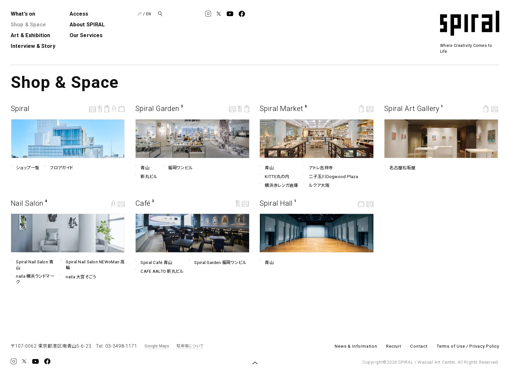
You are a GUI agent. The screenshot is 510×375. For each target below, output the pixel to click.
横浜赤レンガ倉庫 (279, 185)
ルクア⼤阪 (316, 185)
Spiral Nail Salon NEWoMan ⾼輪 (92, 264)
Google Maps (156, 346)
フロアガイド (59, 168)
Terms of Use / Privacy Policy (467, 346)
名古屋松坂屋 (399, 168)
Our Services (86, 35)
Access (79, 14)
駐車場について (190, 346)
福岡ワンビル (178, 168)
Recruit (393, 346)
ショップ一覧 (25, 168)
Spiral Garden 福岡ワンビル (218, 263)
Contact (419, 346)
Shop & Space (28, 24)
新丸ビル (146, 177)
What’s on (23, 14)
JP (139, 14)
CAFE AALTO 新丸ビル (159, 271)
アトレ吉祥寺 (318, 168)
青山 (142, 168)
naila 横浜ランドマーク (32, 278)
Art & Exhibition (30, 35)
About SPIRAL (87, 24)
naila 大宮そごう (78, 277)
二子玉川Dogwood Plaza (330, 177)
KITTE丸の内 (274, 177)
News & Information (356, 346)
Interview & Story (33, 46)
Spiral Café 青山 (153, 263)
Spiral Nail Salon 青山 (32, 264)
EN (148, 14)
